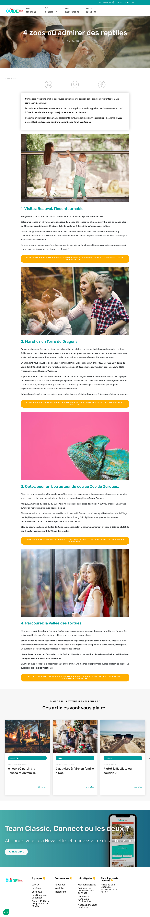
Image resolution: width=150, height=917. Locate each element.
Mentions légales (87, 885)
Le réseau (37, 888)
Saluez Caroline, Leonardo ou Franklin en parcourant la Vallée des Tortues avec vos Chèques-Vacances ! (75, 678)
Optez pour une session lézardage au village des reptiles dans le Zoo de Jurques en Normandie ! (75, 541)
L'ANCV (36, 885)
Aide (134, 2)
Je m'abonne (16, 852)
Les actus (37, 892)
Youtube (59, 888)
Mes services (123, 2)
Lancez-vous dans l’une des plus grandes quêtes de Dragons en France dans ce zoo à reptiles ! (75, 404)
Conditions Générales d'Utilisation (84, 899)
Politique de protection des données (86, 890)
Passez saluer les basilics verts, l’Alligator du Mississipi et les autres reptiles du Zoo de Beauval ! (75, 259)
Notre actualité (91, 10)
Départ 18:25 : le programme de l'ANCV (40, 903)
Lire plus (42, 787)
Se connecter (107, 2)
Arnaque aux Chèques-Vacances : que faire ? (109, 888)
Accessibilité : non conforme (87, 906)
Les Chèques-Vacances (39, 896)
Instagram (60, 892)
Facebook (60, 885)
